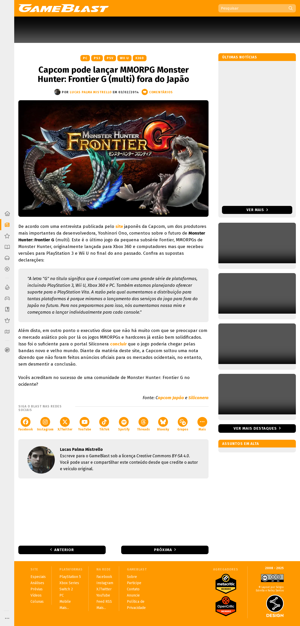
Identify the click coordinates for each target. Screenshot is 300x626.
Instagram (45, 424)
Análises (37, 583)
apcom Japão (171, 397)
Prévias (36, 589)
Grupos (182, 424)
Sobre (132, 577)
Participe (134, 583)
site (120, 226)
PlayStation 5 (70, 577)
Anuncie (133, 595)
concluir (119, 344)
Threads (143, 424)
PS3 (97, 58)
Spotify (123, 424)
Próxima (163, 549)
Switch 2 (66, 589)
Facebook (25, 424)
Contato (133, 589)
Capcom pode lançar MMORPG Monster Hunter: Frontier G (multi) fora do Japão (113, 74)
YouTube (84, 424)
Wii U (124, 58)
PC (85, 58)
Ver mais (257, 210)
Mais (202, 424)
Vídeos (36, 595)
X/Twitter (65, 424)
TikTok (104, 424)
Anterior (64, 549)
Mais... (64, 608)
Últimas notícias (239, 57)
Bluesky (163, 424)
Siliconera (198, 397)
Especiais (38, 577)
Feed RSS (104, 601)
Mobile (65, 601)
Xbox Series (69, 583)
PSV (110, 58)
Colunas (37, 601)
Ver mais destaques (255, 428)
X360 (139, 58)
